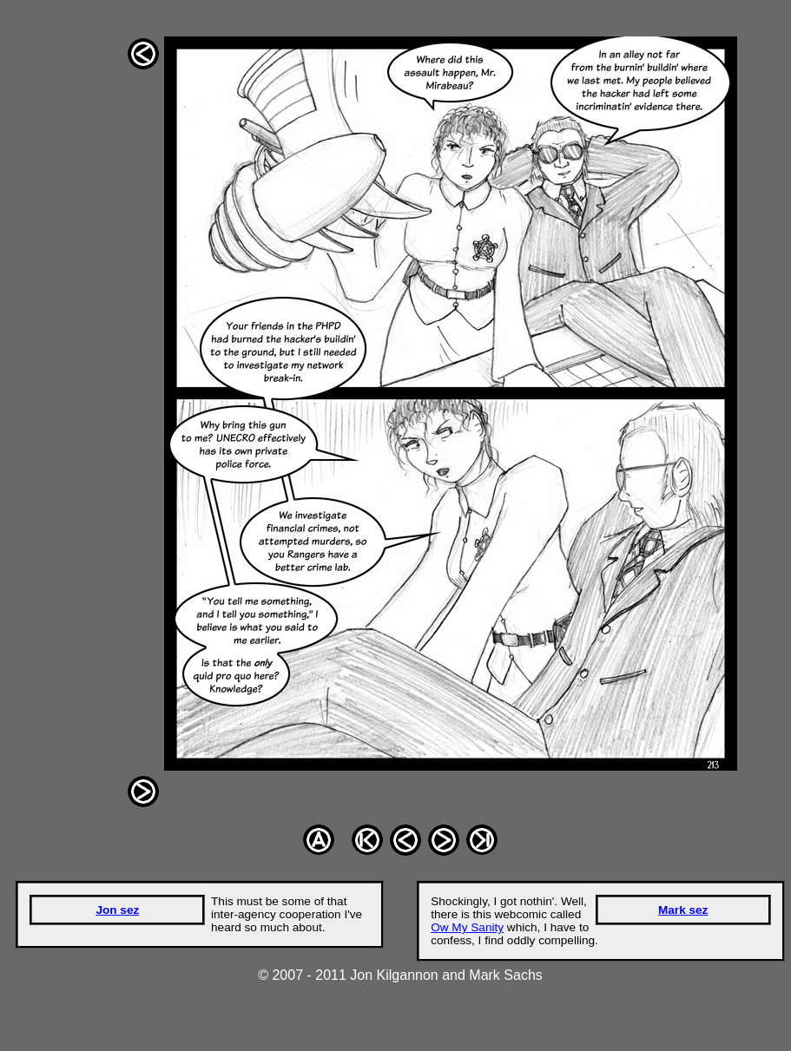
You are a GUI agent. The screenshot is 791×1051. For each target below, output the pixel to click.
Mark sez (683, 909)
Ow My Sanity (467, 927)
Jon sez (117, 909)
